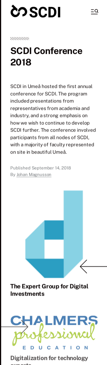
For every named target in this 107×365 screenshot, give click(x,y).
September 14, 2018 (51, 168)
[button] (94, 11)
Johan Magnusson (34, 175)
